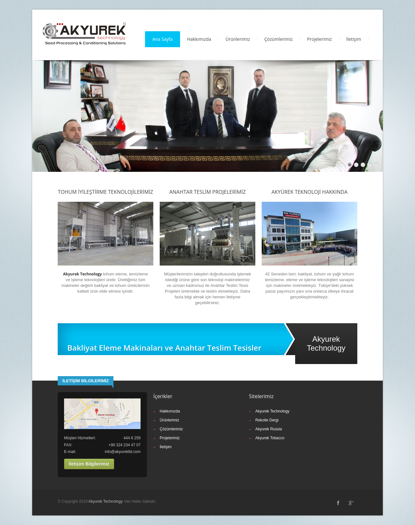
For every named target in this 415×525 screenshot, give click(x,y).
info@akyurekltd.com (123, 451)
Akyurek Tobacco (269, 438)
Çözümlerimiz (278, 39)
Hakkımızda (199, 39)
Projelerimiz (319, 39)
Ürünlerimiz (237, 39)
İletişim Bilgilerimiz (89, 463)
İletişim (353, 39)
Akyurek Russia (268, 429)
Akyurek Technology (272, 411)
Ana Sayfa (162, 39)
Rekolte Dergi (267, 420)
